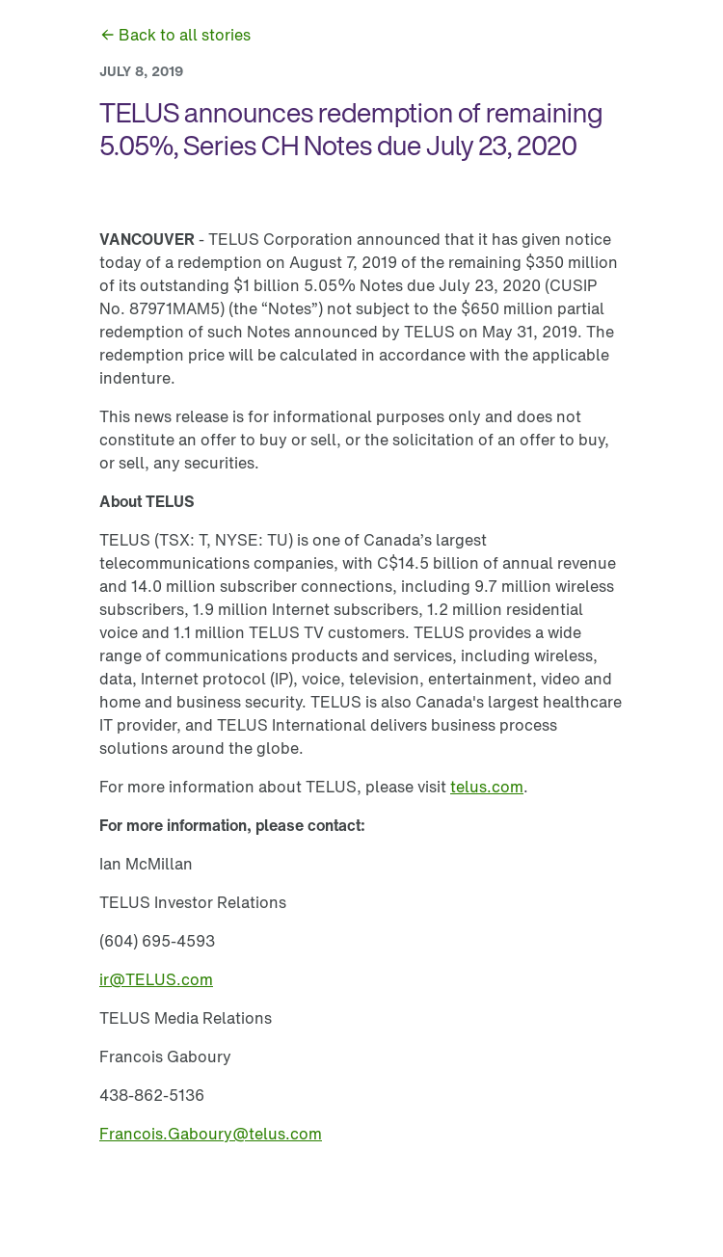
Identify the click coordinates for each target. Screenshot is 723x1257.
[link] (174, 34)
